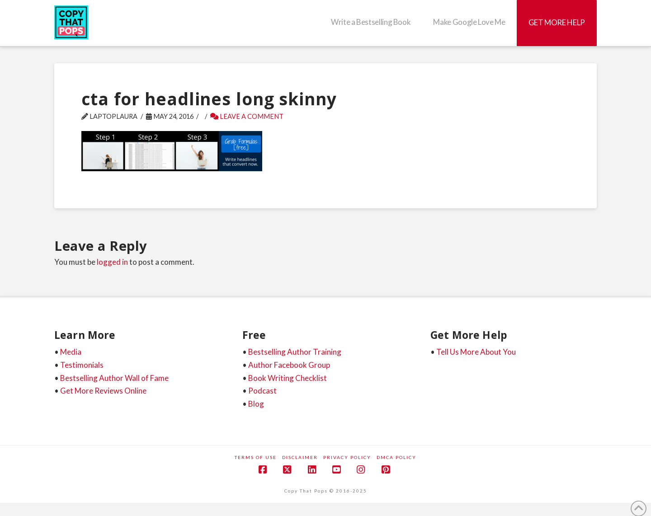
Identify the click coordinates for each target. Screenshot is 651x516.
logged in (112, 262)
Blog (256, 403)
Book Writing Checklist (287, 378)
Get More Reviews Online (103, 390)
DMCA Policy (396, 457)
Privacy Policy (347, 457)
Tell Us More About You (476, 352)
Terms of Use (256, 457)
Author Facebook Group (289, 365)
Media (70, 352)
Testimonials (82, 365)
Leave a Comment (246, 116)
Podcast (262, 390)
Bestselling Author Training (294, 352)
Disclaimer (300, 457)
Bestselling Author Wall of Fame (114, 378)
